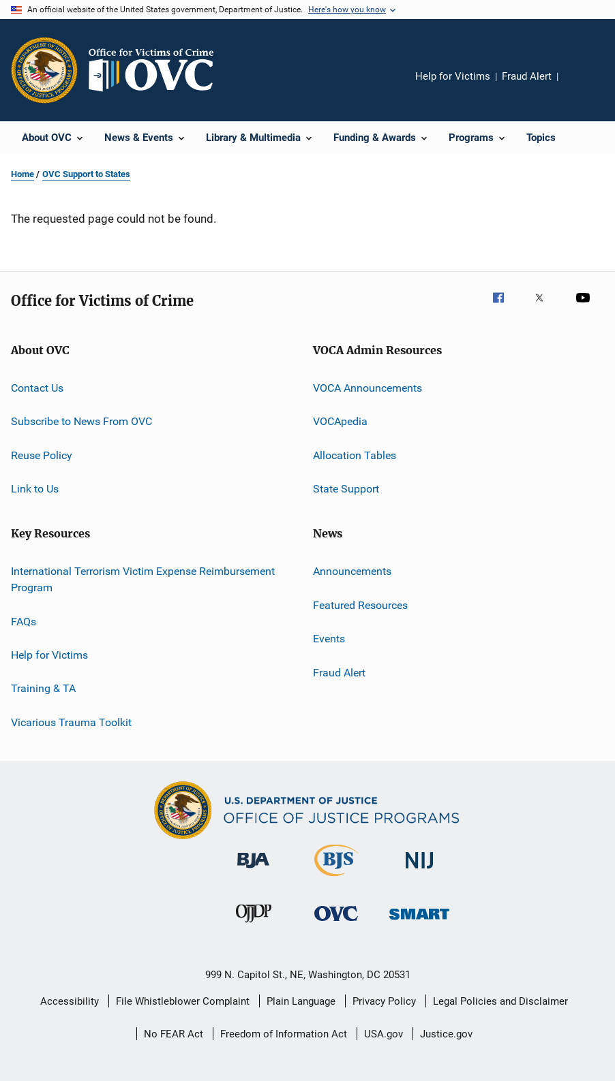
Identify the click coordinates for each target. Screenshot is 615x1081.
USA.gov (383, 1034)
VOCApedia (340, 421)
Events (329, 638)
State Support (346, 488)
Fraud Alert (527, 76)
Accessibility (69, 1001)
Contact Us (37, 387)
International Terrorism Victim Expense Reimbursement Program (143, 579)
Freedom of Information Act (283, 1034)
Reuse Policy (41, 455)
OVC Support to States (86, 174)
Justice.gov (446, 1034)
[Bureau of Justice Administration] (253, 870)
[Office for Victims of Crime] (336, 923)
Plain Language (301, 1001)
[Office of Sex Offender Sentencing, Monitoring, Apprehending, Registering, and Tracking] (419, 921)
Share (579, 85)
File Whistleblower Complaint (183, 1001)
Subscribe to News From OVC (81, 421)
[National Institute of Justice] (419, 870)
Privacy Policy (384, 1001)
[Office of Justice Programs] (44, 70)
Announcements (352, 571)
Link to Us (35, 488)
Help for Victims (452, 76)
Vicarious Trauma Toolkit (71, 721)
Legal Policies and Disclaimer (500, 1001)
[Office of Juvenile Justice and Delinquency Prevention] (253, 925)
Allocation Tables (354, 455)
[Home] (157, 70)
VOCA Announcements (367, 387)
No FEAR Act (173, 1034)
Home (22, 174)
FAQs (23, 620)
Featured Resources (360, 605)
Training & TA (43, 688)
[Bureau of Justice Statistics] (336, 878)
